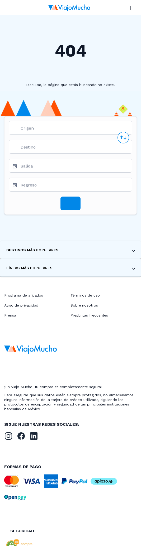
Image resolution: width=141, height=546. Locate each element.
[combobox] (74, 130)
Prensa (10, 315)
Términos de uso (85, 295)
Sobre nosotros (84, 305)
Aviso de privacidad (21, 305)
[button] (70, 250)
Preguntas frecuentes (89, 315)
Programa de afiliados (23, 295)
